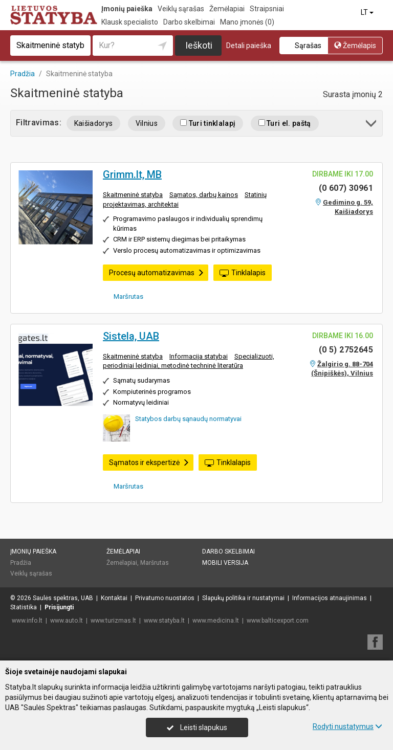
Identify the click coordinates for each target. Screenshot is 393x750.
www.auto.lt (66, 620)
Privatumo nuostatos (164, 598)
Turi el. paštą (284, 123)
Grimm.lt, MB (132, 174)
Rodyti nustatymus (347, 726)
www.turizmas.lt (113, 620)
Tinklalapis (243, 273)
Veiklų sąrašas (181, 9)
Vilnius (147, 123)
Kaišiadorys (93, 123)
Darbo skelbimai (189, 22)
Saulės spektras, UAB (63, 598)
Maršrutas (124, 296)
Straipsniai (267, 9)
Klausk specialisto (129, 22)
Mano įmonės (247, 22)
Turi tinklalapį (207, 123)
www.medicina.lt (215, 620)
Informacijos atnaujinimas (329, 598)
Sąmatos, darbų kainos (203, 194)
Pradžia (20, 562)
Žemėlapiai (227, 9)
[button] (371, 125)
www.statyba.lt (164, 620)
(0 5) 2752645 (346, 350)
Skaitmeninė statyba (133, 194)
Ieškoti (198, 45)
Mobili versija (225, 562)
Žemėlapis (355, 45)
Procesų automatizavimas (156, 273)
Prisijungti (59, 607)
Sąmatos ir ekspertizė (149, 462)
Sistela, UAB (131, 336)
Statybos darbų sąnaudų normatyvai (188, 419)
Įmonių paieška (126, 9)
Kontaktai (114, 598)
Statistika (23, 607)
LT (368, 12)
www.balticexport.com (278, 620)
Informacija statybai (198, 356)
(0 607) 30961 (346, 188)
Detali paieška (248, 45)
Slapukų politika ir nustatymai (243, 598)
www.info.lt (27, 620)
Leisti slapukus (197, 727)
